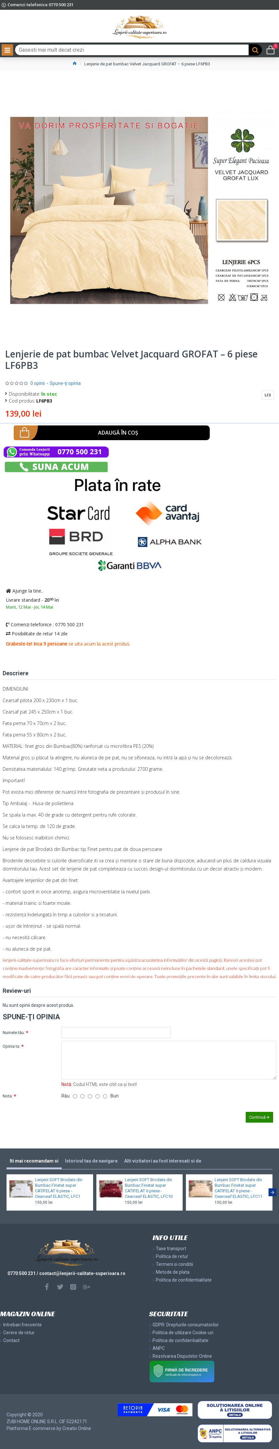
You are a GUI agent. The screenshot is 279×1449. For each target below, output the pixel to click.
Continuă (257, 1117)
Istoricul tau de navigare (91, 1161)
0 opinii (37, 383)
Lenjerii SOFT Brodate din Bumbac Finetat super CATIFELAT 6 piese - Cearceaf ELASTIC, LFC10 (148, 1188)
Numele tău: (14, 1032)
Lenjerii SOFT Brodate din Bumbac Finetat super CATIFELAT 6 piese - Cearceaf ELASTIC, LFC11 (238, 1188)
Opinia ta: (11, 1046)
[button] (272, 1192)
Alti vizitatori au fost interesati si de (162, 1161)
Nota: (8, 1096)
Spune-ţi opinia (65, 383)
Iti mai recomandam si (34, 1161)
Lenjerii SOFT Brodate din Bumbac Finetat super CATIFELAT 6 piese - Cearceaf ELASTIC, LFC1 (58, 1188)
